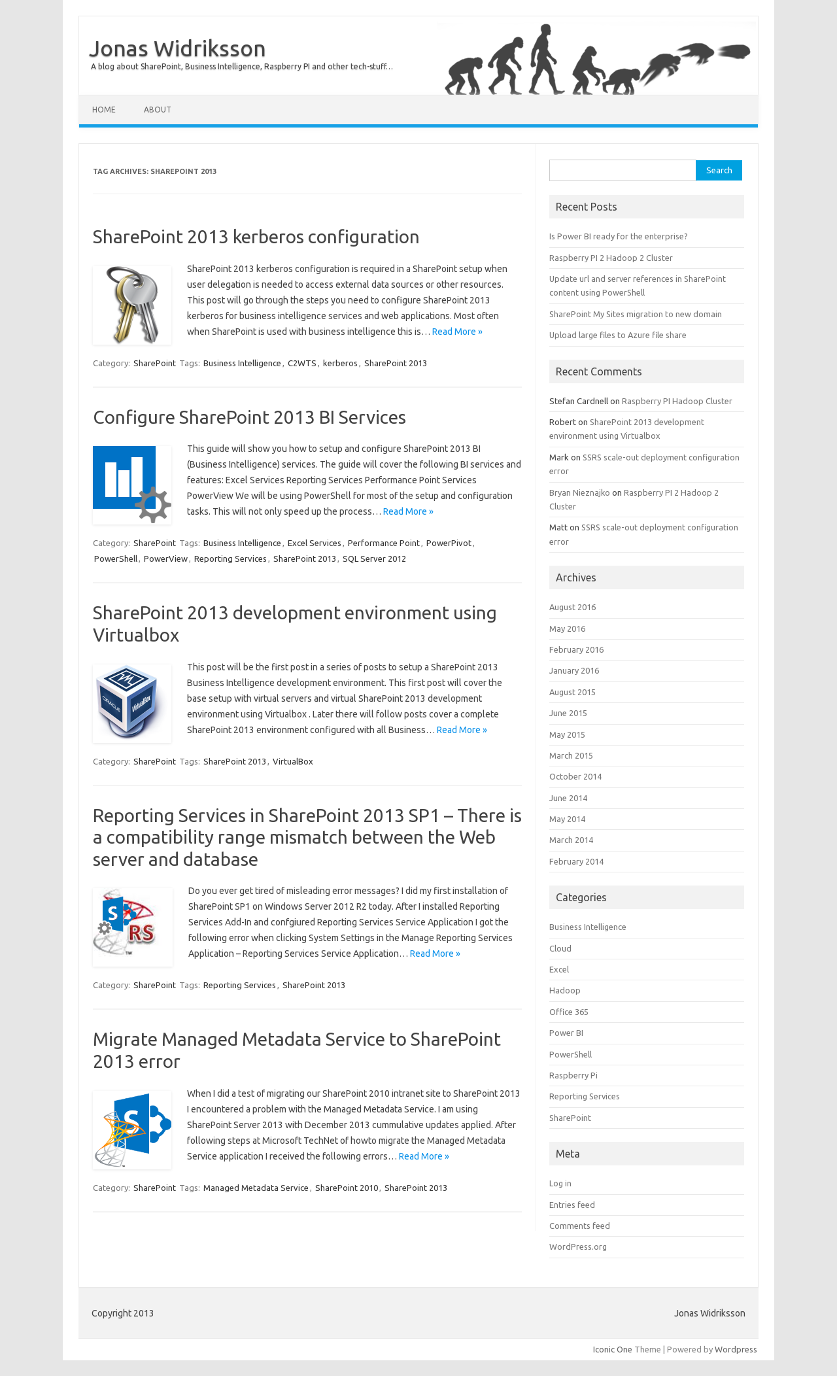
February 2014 (576, 861)
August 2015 (572, 692)
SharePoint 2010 (346, 1187)
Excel (559, 969)
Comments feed (579, 1225)
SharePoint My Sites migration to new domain (635, 313)
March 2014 (571, 839)
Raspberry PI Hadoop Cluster (677, 400)
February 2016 (576, 649)
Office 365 (569, 1011)
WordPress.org (578, 1246)
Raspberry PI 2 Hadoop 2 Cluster (611, 257)
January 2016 (574, 670)
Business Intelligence (242, 363)
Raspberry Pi (573, 1075)
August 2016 (572, 606)
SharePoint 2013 (395, 363)
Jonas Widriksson (177, 47)
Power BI (566, 1032)
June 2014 (568, 797)
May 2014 (567, 818)
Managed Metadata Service (256, 1187)
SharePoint (154, 363)
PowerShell (115, 558)
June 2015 (568, 712)
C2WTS (302, 363)
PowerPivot (448, 542)
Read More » (457, 331)
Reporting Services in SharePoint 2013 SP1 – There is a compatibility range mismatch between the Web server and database (307, 837)
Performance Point (384, 542)
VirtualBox (293, 761)
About (157, 109)
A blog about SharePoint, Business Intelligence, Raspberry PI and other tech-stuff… (242, 66)
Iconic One (612, 1349)
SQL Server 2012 (374, 558)
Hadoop (565, 990)
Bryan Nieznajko (579, 492)
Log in (560, 1183)
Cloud (560, 948)
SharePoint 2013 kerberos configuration (256, 236)
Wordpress (736, 1349)
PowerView (166, 558)
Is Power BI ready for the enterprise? (618, 236)
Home (104, 109)
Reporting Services (230, 558)
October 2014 (575, 776)
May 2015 (567, 734)
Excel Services (314, 542)
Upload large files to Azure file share (618, 334)
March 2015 (571, 755)
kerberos (340, 363)
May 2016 (567, 628)
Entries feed (572, 1204)
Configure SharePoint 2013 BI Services (249, 417)
